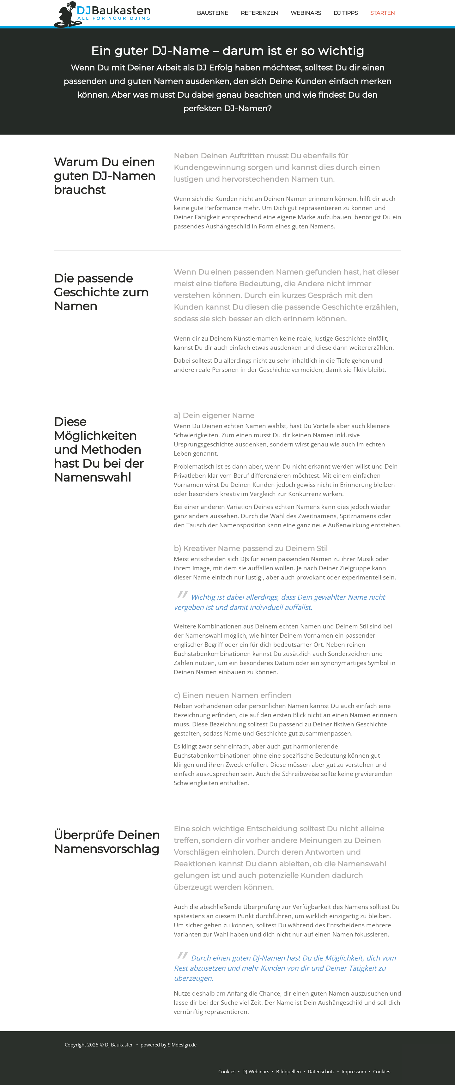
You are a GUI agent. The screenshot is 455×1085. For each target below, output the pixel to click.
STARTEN (382, 13)
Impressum (354, 1071)
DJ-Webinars (255, 1071)
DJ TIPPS (346, 13)
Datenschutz (321, 1071)
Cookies (226, 1071)
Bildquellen (288, 1071)
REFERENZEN (259, 13)
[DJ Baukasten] (102, 13)
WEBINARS (306, 13)
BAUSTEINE (212, 13)
